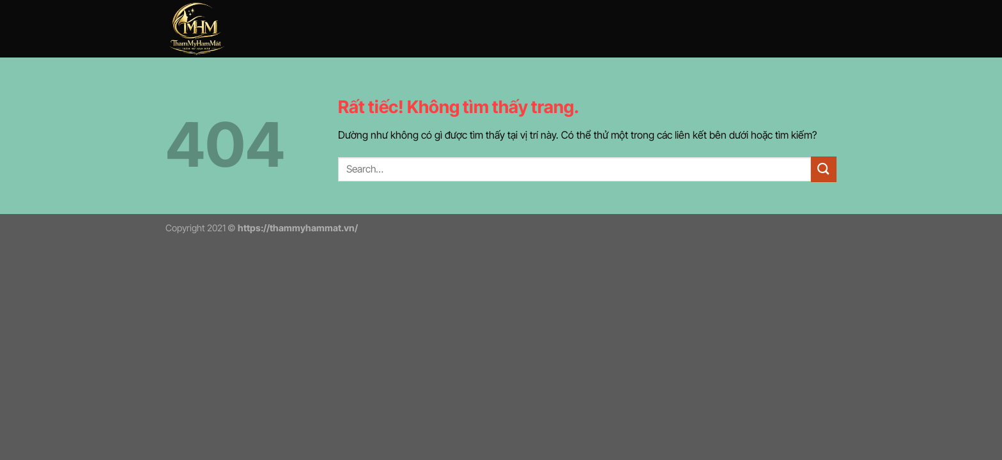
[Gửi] (823, 169)
